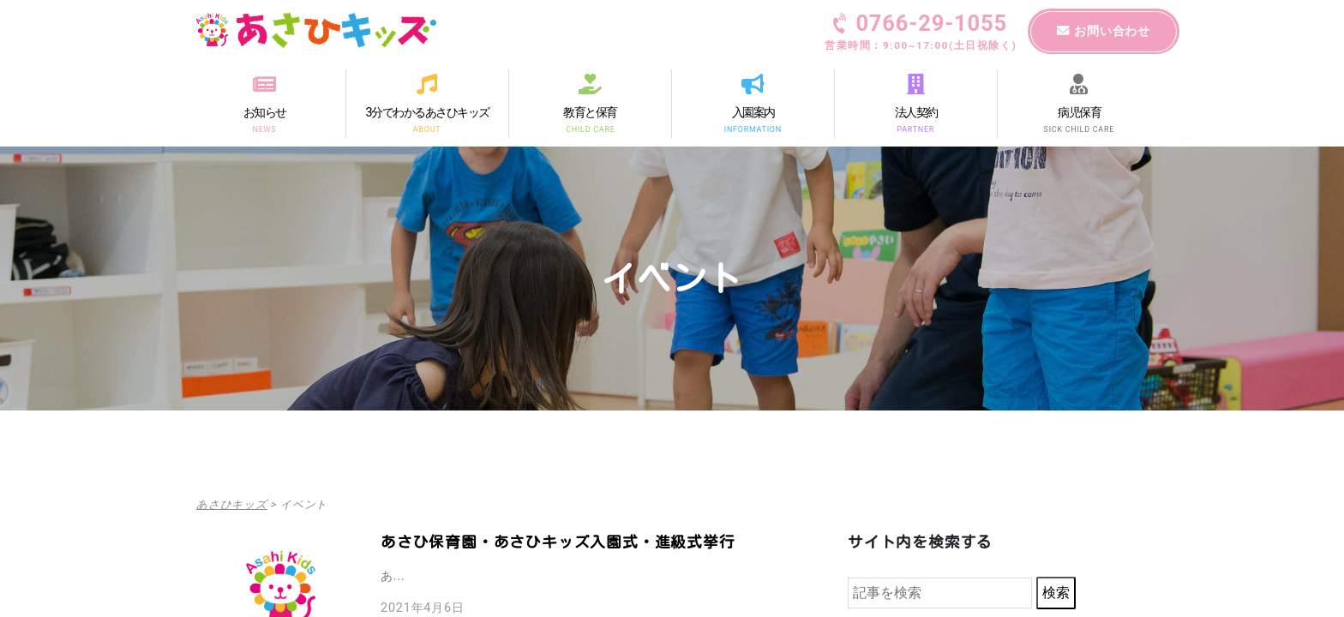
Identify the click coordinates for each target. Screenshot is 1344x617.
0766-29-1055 (921, 33)
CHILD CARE (590, 128)
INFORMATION (753, 128)
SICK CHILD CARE (1079, 128)
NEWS (265, 128)
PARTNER (916, 128)
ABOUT (427, 128)
